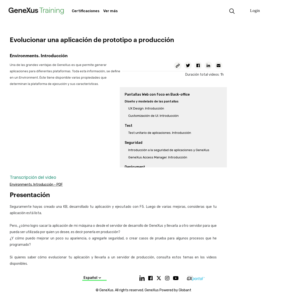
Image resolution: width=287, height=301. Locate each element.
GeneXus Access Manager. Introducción (157, 157)
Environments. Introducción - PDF (36, 184)
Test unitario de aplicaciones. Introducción (159, 133)
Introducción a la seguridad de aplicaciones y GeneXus (168, 150)
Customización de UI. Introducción (153, 116)
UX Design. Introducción (146, 108)
